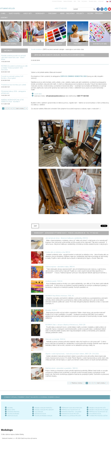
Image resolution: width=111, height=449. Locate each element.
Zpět (35, 226)
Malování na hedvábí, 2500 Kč (55, 339)
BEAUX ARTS (11, 409)
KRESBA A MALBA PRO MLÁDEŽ (98, 409)
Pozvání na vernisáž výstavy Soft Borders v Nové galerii (12, 77)
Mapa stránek (68, 1)
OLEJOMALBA (39, 411)
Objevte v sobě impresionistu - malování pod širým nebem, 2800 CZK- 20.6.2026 (72, 354)
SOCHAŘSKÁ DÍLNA (95, 413)
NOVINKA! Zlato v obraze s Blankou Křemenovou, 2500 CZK (65, 325)
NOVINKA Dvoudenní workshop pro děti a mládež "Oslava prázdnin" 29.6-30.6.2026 (14, 68)
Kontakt (101, 1)
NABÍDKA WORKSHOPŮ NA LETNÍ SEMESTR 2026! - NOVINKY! (12, 101)
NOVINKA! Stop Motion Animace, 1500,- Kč (59, 296)
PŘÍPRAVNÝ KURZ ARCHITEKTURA (72, 408)
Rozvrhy (84, 1)
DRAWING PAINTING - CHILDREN (71, 411)
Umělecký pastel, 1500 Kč (53, 281)
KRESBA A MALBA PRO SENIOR (44, 409)
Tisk (79, 1)
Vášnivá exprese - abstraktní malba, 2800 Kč (60, 267)
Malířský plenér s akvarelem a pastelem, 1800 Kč (61, 368)
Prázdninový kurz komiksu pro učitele (13, 85)
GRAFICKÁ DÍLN (12, 415)
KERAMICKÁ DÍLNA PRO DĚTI (70, 413)
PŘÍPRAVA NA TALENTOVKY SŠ (98, 411)
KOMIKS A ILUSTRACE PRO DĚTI (71, 415)
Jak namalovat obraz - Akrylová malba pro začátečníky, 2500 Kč (66, 238)
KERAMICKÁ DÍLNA (40, 413)
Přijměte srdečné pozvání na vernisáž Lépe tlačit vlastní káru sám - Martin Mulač (13, 57)
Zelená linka (93, 1)
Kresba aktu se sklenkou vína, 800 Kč (57, 252)
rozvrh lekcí (38, 94)
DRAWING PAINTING (13, 411)
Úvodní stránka (57, 1)
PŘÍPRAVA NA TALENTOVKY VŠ (71, 409)
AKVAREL (10, 408)
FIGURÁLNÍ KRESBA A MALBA (43, 415)
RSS (75, 1)
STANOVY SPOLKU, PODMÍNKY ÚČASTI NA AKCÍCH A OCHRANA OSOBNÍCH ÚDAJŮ (32, 397)
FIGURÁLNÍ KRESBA (13, 413)
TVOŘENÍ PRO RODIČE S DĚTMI (98, 415)
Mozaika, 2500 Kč (51, 310)
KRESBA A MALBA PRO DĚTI (97, 408)
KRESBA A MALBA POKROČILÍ (43, 408)
